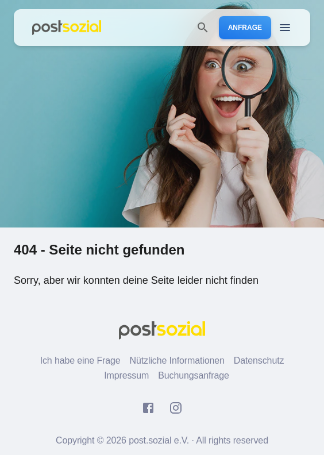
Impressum (126, 375)
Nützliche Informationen (177, 360)
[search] (202, 27)
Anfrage (245, 27)
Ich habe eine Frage (80, 360)
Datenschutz (259, 360)
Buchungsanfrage (193, 375)
